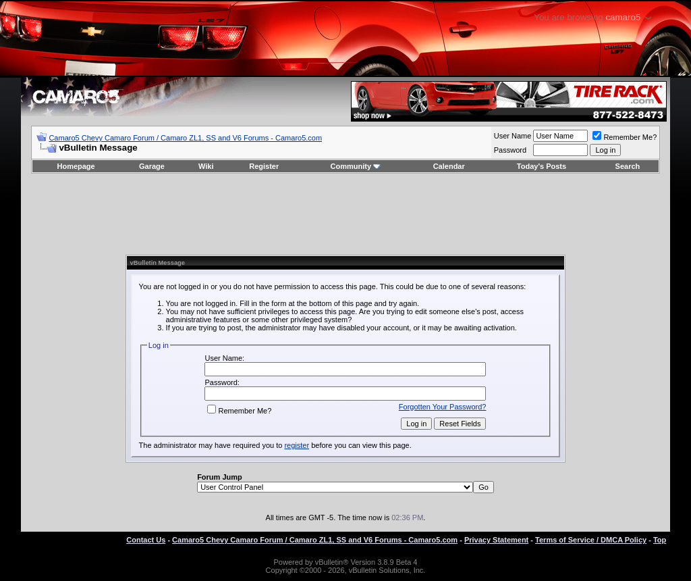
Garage (152, 166)
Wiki (206, 166)
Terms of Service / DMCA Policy (590, 540)
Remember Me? (624, 137)
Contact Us (145, 540)
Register (264, 166)
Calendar (449, 166)
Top (659, 540)
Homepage (75, 166)
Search (627, 166)
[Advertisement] (345, 214)
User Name (513, 136)
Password (510, 150)
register (296, 445)
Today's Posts (541, 166)
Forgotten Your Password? (443, 407)
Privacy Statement (496, 540)
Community (356, 166)
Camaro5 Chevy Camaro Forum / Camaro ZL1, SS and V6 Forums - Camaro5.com (185, 138)
